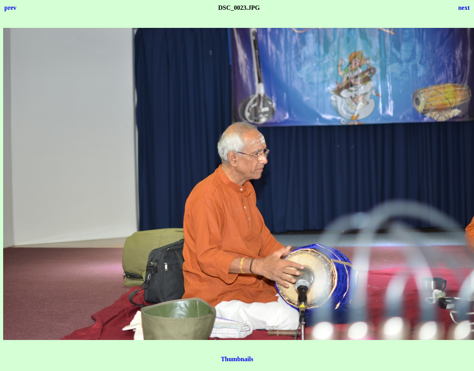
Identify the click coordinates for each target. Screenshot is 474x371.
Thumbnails (237, 359)
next (464, 7)
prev (10, 7)
